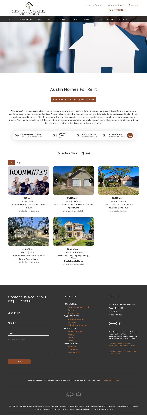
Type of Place (63, 134)
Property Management (78, 303)
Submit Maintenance (77, 321)
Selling (71, 334)
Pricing (40, 19)
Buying (71, 331)
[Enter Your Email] (28, 327)
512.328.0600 (115, 10)
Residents (74, 19)
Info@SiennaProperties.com (84, 406)
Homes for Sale (75, 328)
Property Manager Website (80, 377)
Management (26, 19)
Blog (135, 19)
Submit (19, 358)
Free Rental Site (106, 377)
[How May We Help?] (28, 342)
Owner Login (132, 5)
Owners (61, 19)
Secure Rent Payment (92, 5)
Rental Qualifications (82, 99)
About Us (123, 19)
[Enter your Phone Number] (28, 317)
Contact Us (73, 346)
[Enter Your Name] (28, 307)
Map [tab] (18, 159)
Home (11, 19)
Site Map (116, 377)
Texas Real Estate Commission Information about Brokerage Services (122, 341)
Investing (72, 337)
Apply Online (59, 99)
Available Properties (93, 19)
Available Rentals (76, 316)
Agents (110, 19)
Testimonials (73, 349)
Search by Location (30, 134)
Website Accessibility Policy (104, 406)
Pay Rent (72, 319)
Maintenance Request (114, 5)
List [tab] (11, 159)
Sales (50, 19)
